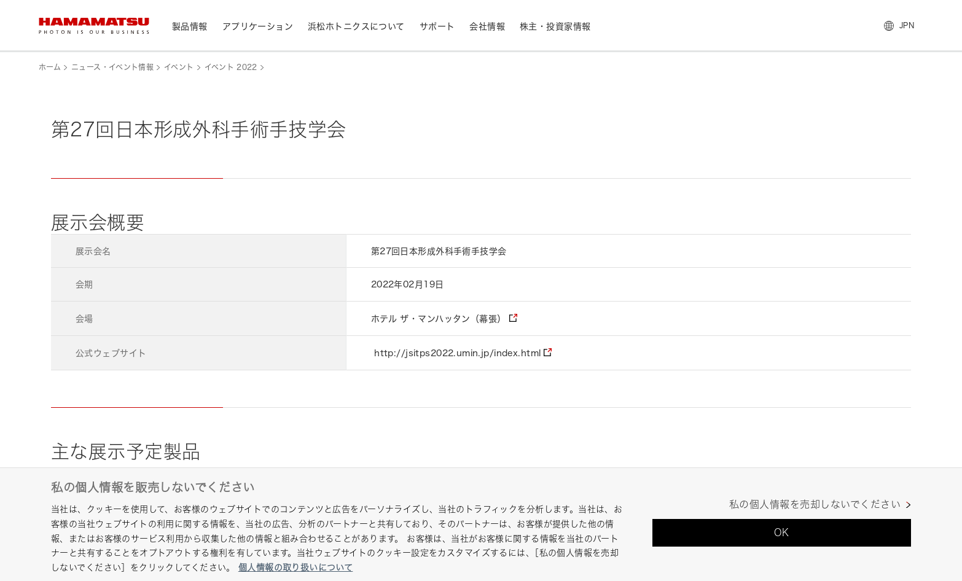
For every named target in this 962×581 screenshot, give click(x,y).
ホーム (50, 67)
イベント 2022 (231, 67)
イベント (179, 67)
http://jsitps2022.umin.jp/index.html (457, 353)
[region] (481, 524)
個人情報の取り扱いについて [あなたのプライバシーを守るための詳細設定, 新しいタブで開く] (295, 567)
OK (781, 532)
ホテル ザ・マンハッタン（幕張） (438, 318)
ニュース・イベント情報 (112, 67)
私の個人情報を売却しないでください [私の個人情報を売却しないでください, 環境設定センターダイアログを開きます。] (815, 504)
